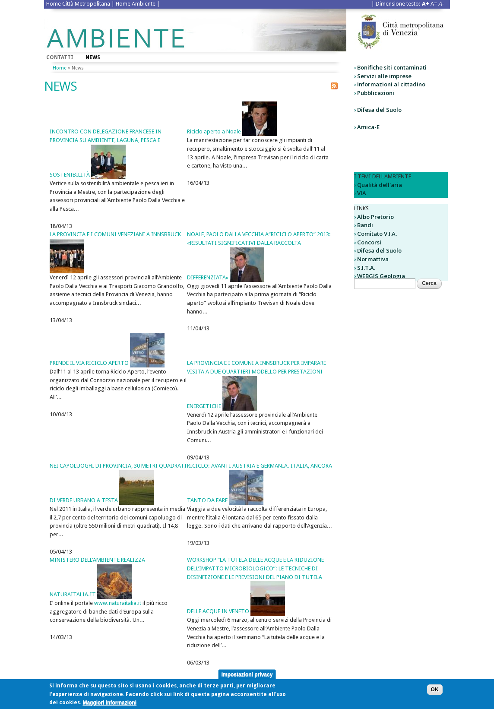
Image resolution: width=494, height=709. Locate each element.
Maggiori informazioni (109, 705)
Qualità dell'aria (379, 185)
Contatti (59, 57)
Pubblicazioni (375, 93)
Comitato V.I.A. (377, 233)
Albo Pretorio (375, 217)
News (93, 57)
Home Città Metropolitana (78, 3)
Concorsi (369, 242)
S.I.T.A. (366, 268)
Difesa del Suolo (379, 110)
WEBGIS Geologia (381, 276)
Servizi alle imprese (384, 76)
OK (435, 692)
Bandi (365, 225)
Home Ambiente (135, 3)
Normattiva (373, 259)
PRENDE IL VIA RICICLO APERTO (89, 363)
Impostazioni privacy (247, 676)
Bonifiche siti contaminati (392, 67)
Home (59, 68)
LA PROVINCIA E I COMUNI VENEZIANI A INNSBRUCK (115, 234)
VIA (361, 193)
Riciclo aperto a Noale (214, 131)
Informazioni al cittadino (391, 84)
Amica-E (368, 127)
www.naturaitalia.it (117, 603)
